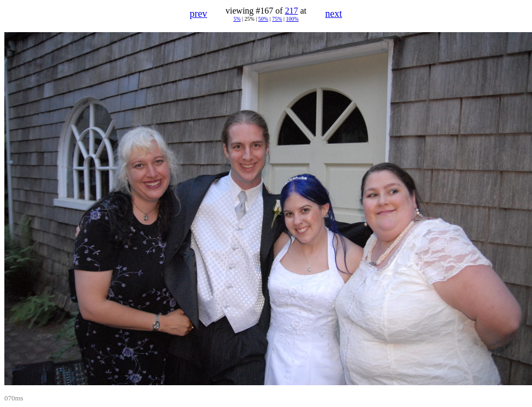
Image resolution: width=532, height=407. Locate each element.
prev (198, 13)
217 (291, 10)
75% (277, 19)
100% (292, 19)
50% (263, 19)
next (333, 13)
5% (236, 19)
